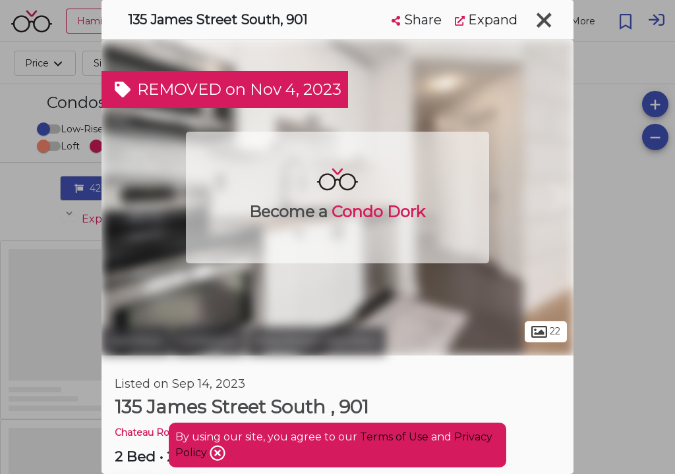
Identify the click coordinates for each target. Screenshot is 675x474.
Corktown (209, 341)
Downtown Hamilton (316, 341)
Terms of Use (394, 437)
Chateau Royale (151, 432)
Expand (486, 20)
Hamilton (135, 341)
